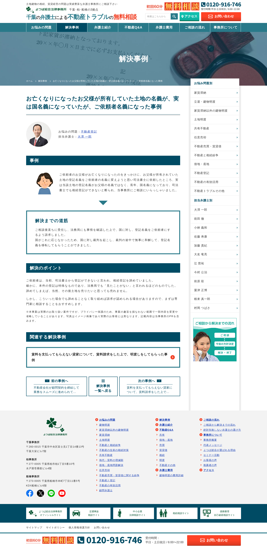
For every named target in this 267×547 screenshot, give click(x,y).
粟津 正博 (200, 290)
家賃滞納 (200, 92)
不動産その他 (167, 465)
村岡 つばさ (202, 307)
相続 (162, 455)
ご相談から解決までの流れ (219, 424)
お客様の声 (210, 460)
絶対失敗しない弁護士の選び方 (222, 429)
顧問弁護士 (106, 490)
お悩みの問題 (41, 27)
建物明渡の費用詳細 (171, 475)
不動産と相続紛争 (206, 155)
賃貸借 (163, 450)
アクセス (208, 470)
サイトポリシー (55, 527)
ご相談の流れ (195, 27)
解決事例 (72, 27)
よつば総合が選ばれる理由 (219, 450)
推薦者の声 (210, 465)
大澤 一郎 (85, 136)
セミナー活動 (211, 455)
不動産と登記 (107, 480)
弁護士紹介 (102, 27)
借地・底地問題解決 (111, 465)
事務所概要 (210, 439)
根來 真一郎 (202, 298)
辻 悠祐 (199, 263)
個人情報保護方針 (79, 527)
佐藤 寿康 (200, 236)
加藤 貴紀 (200, 245)
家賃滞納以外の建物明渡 (211, 110)
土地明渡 (200, 119)
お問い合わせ (102, 527)
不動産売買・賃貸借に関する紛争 (119, 475)
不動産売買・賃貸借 (208, 146)
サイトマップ (34, 527)
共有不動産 (201, 128)
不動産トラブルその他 (209, 190)
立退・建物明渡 (204, 101)
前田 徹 (199, 218)
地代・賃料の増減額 (111, 460)
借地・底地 (201, 164)
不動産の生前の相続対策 (114, 450)
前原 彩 (199, 281)
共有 (162, 434)
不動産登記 (89, 131)
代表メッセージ (212, 445)
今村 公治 (200, 272)
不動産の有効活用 (206, 181)
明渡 (162, 460)
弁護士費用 (164, 27)
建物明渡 (104, 424)
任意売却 (200, 137)
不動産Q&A (133, 27)
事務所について (225, 27)
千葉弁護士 (81, 17)
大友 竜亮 (200, 254)
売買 (162, 445)
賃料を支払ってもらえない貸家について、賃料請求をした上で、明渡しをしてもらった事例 (103, 357)
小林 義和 (200, 227)
